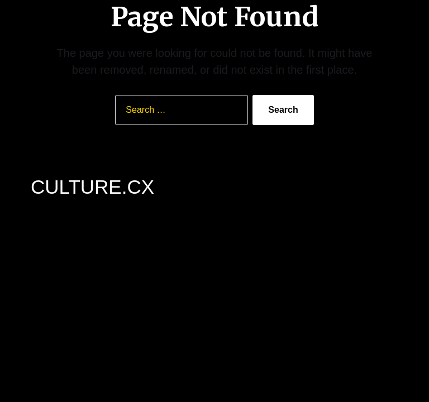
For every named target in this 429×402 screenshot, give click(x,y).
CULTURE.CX (92, 187)
